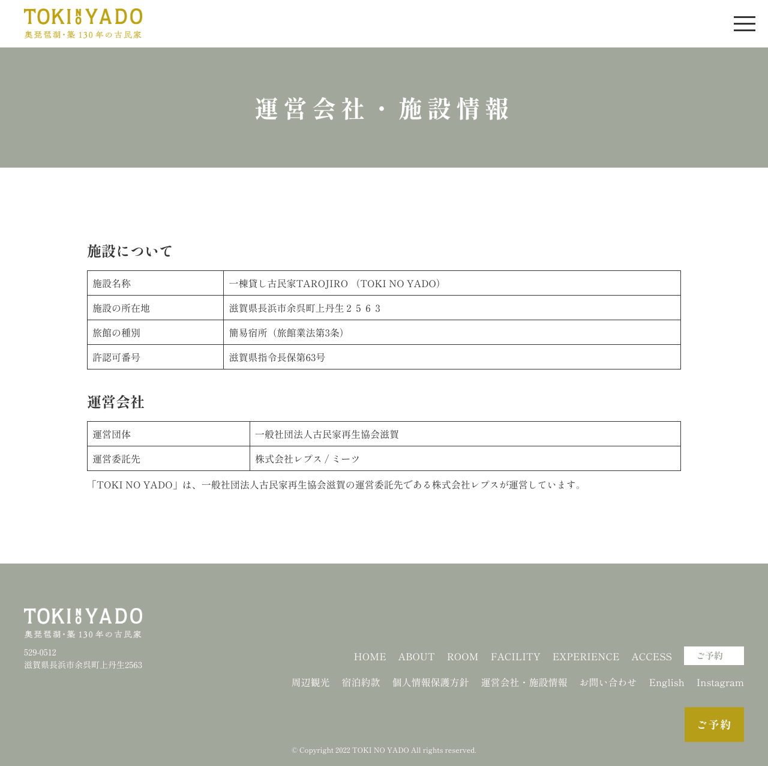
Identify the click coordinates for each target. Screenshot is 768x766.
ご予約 (709, 655)
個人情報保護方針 (430, 682)
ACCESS (652, 656)
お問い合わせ (608, 682)
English (666, 682)
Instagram (720, 682)
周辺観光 (310, 682)
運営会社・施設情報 (524, 682)
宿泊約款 (360, 682)
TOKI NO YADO (380, 750)
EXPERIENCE (586, 656)
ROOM (463, 656)
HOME (369, 656)
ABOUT (416, 656)
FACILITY (516, 656)
